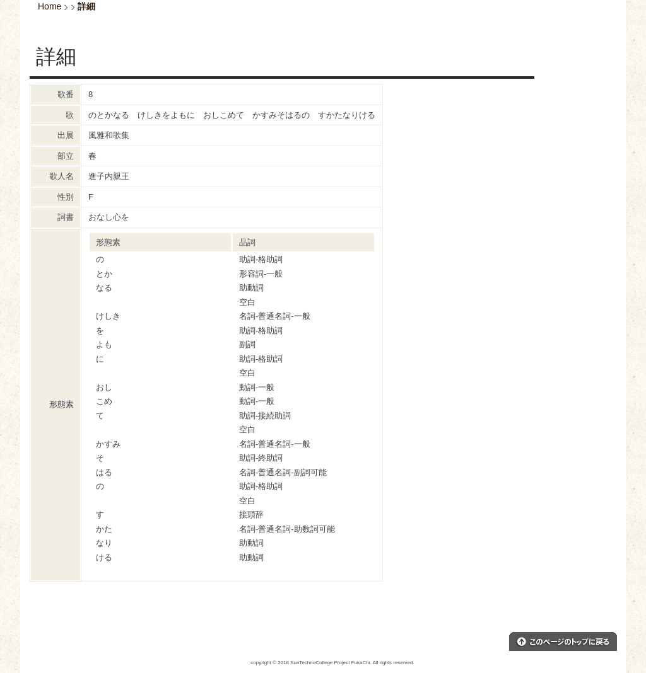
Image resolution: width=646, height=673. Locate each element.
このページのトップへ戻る (563, 641)
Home (49, 6)
